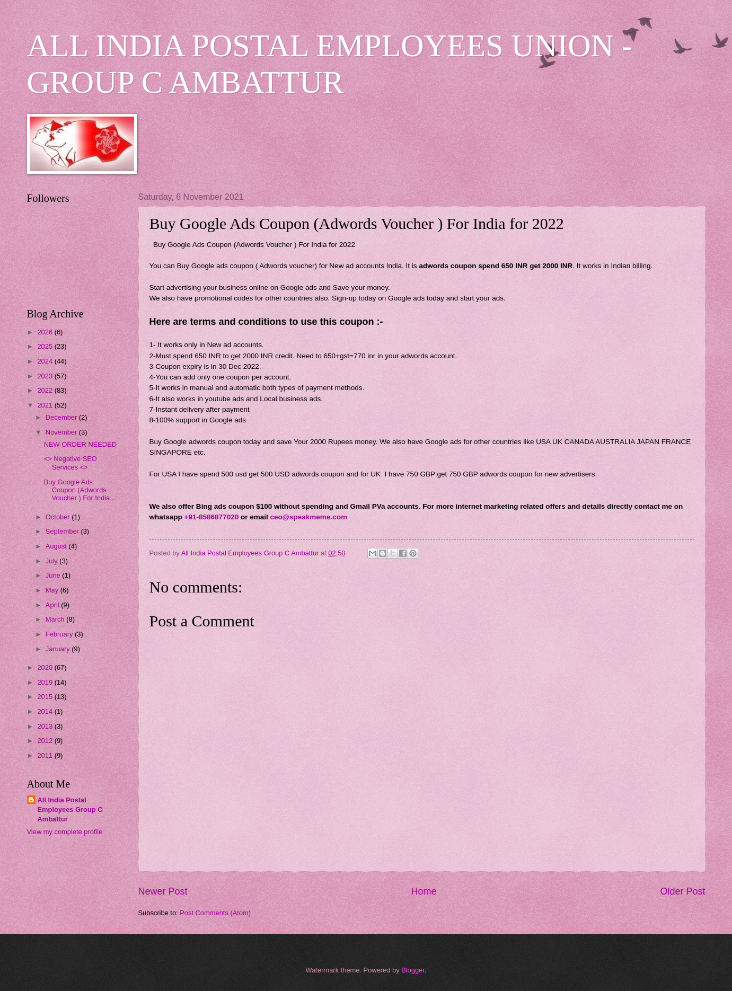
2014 (45, 711)
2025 (45, 346)
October (59, 517)
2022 (45, 390)
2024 (45, 361)
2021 (45, 405)
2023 (45, 376)
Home (423, 891)
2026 (45, 332)
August (57, 546)
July (52, 561)
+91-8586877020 (211, 517)
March (56, 619)
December (62, 417)
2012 (45, 741)
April (53, 605)
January (59, 649)
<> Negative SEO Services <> (70, 463)
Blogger (413, 970)
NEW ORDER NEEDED (80, 444)
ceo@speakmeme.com (308, 517)
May (53, 590)
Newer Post (163, 891)
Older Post (682, 891)
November (62, 432)
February (60, 634)
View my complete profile (65, 832)
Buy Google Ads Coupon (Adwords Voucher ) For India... (80, 490)
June (54, 575)
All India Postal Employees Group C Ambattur (70, 809)
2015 (45, 697)
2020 (45, 667)
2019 (45, 682)
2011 (45, 755)
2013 (45, 726)
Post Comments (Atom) (215, 913)
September (63, 531)
